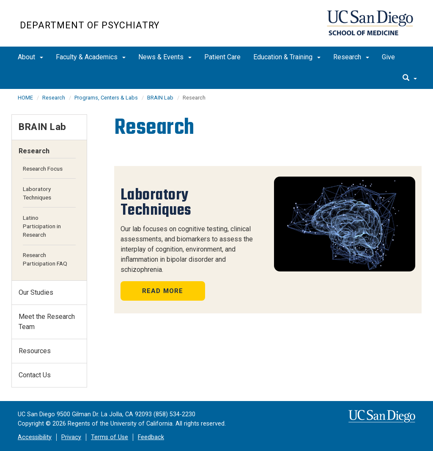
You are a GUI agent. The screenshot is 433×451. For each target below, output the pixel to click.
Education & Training (287, 57)
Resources (35, 351)
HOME (25, 97)
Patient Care (222, 57)
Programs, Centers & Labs (106, 97)
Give (388, 57)
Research (351, 57)
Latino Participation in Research (42, 226)
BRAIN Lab (160, 97)
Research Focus (43, 168)
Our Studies (36, 292)
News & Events (165, 57)
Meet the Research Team (47, 322)
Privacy (71, 437)
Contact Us (35, 375)
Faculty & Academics (91, 57)
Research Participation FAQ (45, 259)
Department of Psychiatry (89, 25)
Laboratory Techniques (37, 193)
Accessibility (35, 437)
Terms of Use (109, 437)
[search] (410, 78)
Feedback (151, 437)
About (30, 57)
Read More (163, 291)
